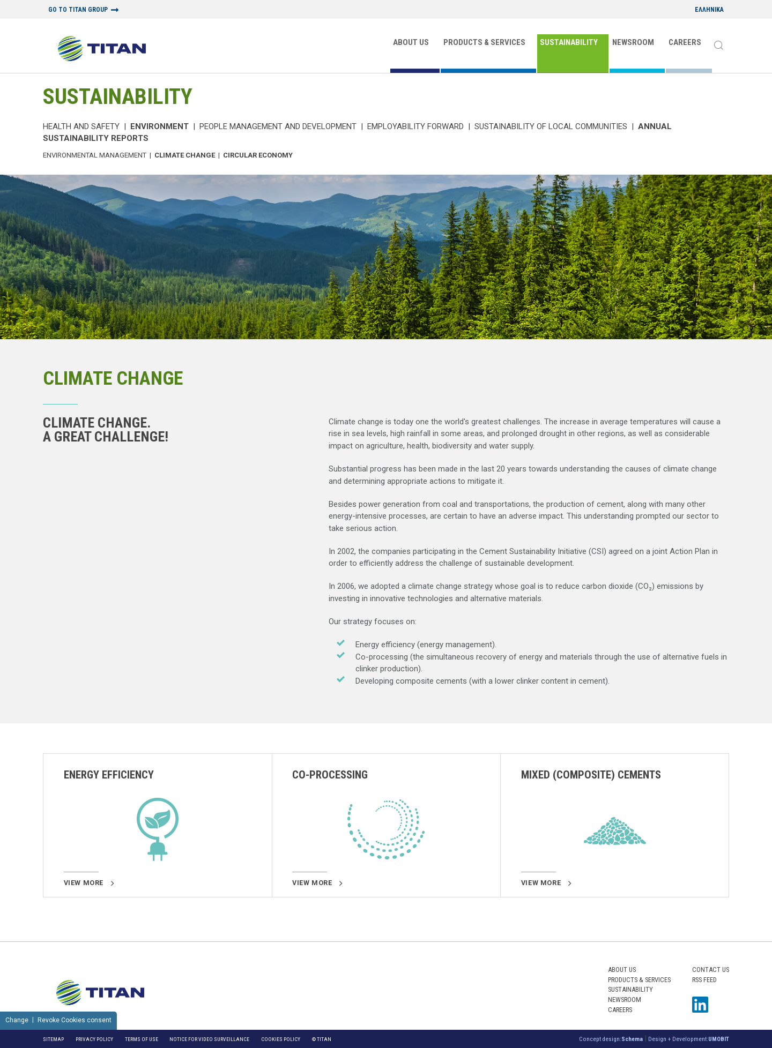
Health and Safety (81, 126)
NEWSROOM (633, 42)
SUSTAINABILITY (569, 42)
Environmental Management (94, 155)
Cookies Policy (280, 1039)
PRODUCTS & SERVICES (484, 42)
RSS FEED (704, 980)
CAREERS (685, 42)
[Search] (718, 46)
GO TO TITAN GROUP (78, 9)
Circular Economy (258, 155)
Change (16, 1020)
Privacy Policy (94, 1039)
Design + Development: (688, 1039)
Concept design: (611, 1039)
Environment (159, 126)
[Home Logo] (101, 49)
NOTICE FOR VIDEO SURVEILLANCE (209, 1039)
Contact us (710, 969)
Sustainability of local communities (550, 126)
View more (89, 883)
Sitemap (53, 1039)
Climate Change (184, 155)
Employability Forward (415, 126)
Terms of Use (141, 1039)
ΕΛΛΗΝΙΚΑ (709, 9)
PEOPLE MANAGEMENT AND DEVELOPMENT (278, 126)
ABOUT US (411, 42)
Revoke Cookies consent (75, 1020)
